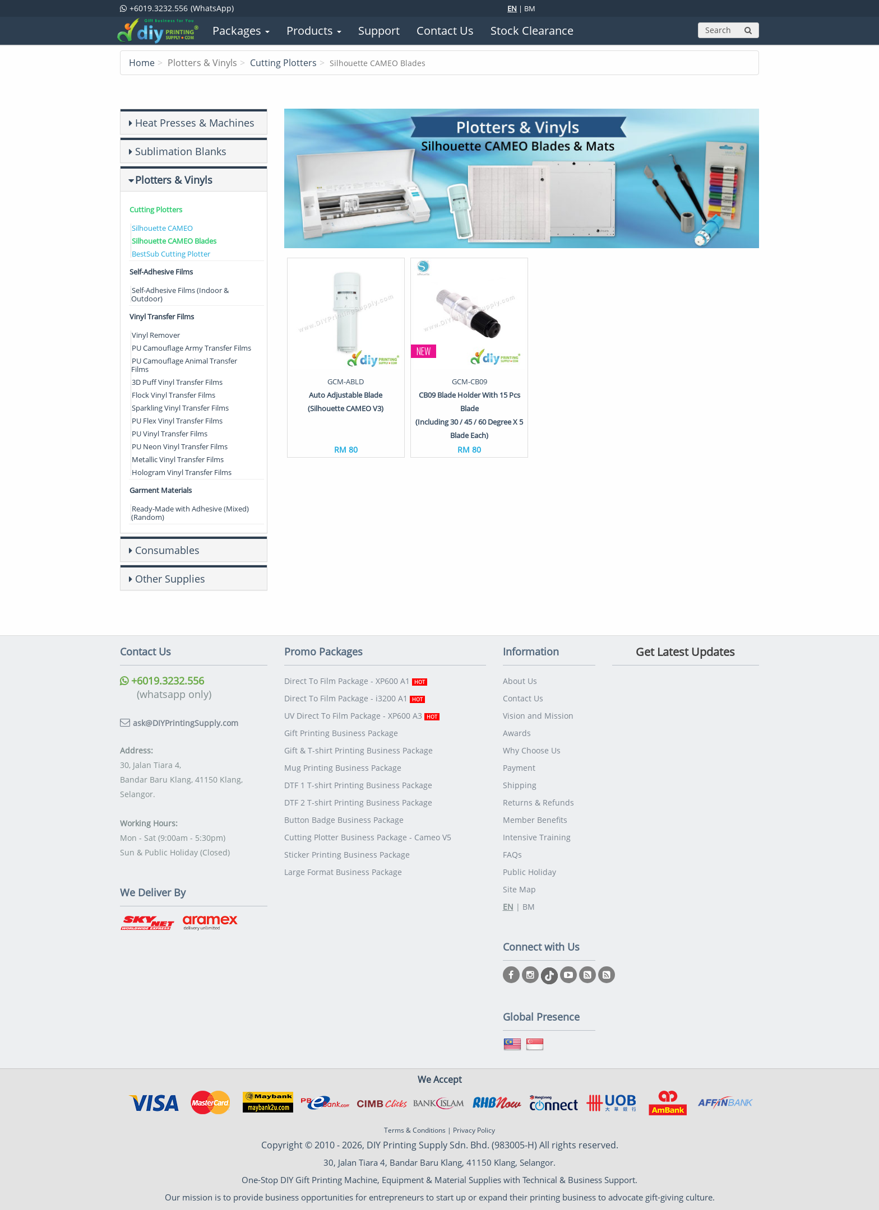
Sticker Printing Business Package (347, 854)
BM (529, 8)
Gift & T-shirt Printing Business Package (358, 750)
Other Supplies (170, 578)
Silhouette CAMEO (162, 228)
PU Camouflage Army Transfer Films (191, 348)
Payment (519, 767)
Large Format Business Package (343, 872)
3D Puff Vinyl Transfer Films (177, 382)
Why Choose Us (532, 750)
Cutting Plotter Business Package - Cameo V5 (367, 837)
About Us (520, 681)
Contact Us (523, 698)
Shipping (519, 785)
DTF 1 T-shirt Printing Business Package (358, 785)
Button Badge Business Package (344, 820)
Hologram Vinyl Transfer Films (182, 472)
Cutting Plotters (283, 63)
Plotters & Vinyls (173, 180)
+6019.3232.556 (162, 680)
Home (142, 63)
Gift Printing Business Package (341, 733)
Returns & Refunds (538, 802)
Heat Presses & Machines (195, 122)
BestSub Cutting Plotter (171, 254)
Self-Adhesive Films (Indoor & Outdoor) (180, 294)
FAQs (512, 854)
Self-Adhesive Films (161, 272)
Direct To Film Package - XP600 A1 (355, 681)
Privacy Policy (474, 1130)
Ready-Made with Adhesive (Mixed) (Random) (190, 513)
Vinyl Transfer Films (161, 316)
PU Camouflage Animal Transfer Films (184, 365)
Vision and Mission (538, 715)
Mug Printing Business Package (342, 767)
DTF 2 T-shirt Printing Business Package (358, 802)
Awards (517, 733)
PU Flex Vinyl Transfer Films (177, 421)
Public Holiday (529, 872)
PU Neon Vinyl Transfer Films (180, 446)
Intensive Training (537, 837)
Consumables (167, 550)
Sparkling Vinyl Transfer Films (180, 408)
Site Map (519, 889)
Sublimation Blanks (180, 151)
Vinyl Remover (156, 335)
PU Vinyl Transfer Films (169, 434)
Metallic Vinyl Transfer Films (178, 459)
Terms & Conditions (415, 1130)
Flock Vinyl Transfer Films (173, 395)
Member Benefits (535, 820)
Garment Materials (160, 490)
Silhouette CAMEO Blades (174, 241)
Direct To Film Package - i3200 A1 (354, 698)
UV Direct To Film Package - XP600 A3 (362, 715)
